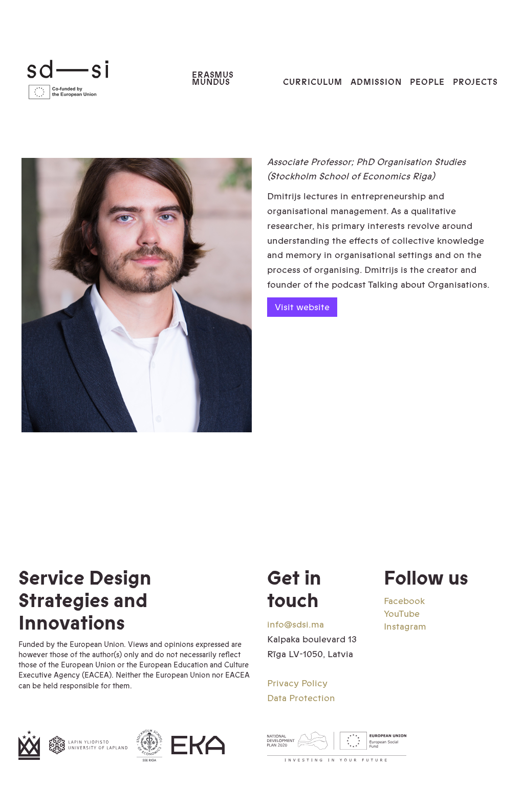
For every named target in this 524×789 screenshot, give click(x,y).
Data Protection (301, 698)
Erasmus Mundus (213, 78)
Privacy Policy (297, 683)
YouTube (402, 614)
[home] (96, 78)
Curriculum (312, 82)
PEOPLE (427, 82)
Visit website (302, 306)
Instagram (405, 626)
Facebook (404, 601)
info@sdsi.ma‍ (295, 624)
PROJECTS (475, 82)
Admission (376, 82)
